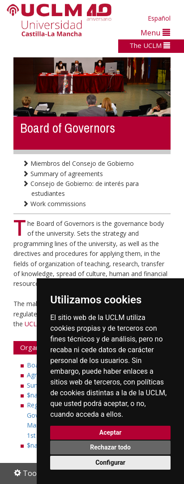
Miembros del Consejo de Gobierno (78, 163)
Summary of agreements (62, 173)
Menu (155, 32)
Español (159, 18)
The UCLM (149, 45)
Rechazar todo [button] (110, 447)
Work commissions (54, 203)
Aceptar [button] (110, 432)
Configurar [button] (110, 462)
